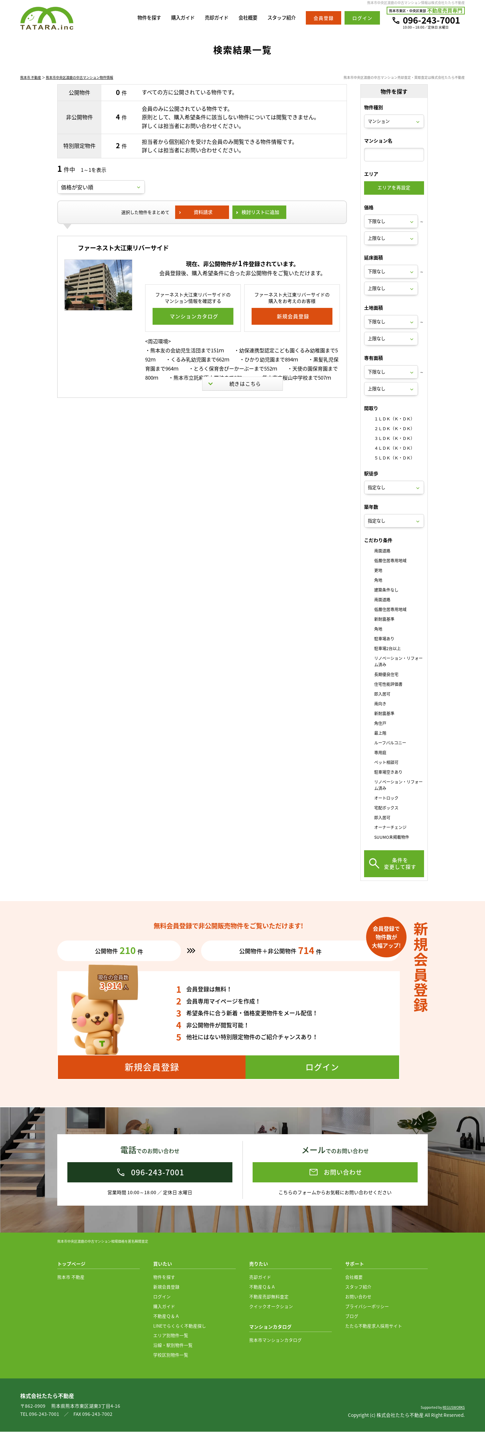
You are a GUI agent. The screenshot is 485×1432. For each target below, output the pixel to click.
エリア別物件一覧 (170, 1335)
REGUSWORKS (454, 1407)
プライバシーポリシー (367, 1306)
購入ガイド (177, 18)
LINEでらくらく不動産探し (179, 1326)
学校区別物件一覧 (170, 1355)
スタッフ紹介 (280, 18)
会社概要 (245, 18)
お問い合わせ (358, 1297)
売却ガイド (212, 18)
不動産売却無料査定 (269, 1297)
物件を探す (141, 18)
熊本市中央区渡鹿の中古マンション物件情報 (79, 78)
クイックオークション (271, 1306)
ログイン (162, 1297)
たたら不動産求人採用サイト (373, 1326)
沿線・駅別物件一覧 (173, 1345)
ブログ (351, 1316)
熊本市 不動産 (30, 78)
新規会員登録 (166, 1287)
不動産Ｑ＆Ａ (166, 1316)
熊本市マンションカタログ (275, 1340)
